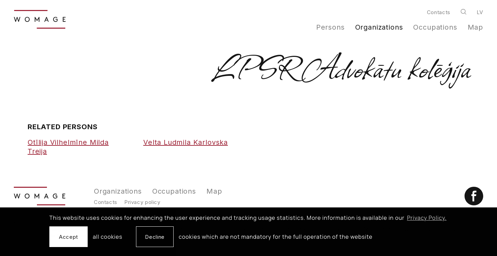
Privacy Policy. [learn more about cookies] (427, 218)
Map (476, 27)
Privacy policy (142, 202)
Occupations (435, 27)
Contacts (438, 12)
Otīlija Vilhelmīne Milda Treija (68, 146)
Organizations (379, 27)
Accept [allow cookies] (68, 237)
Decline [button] (154, 237)
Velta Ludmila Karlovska (185, 142)
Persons (330, 27)
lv (480, 12)
